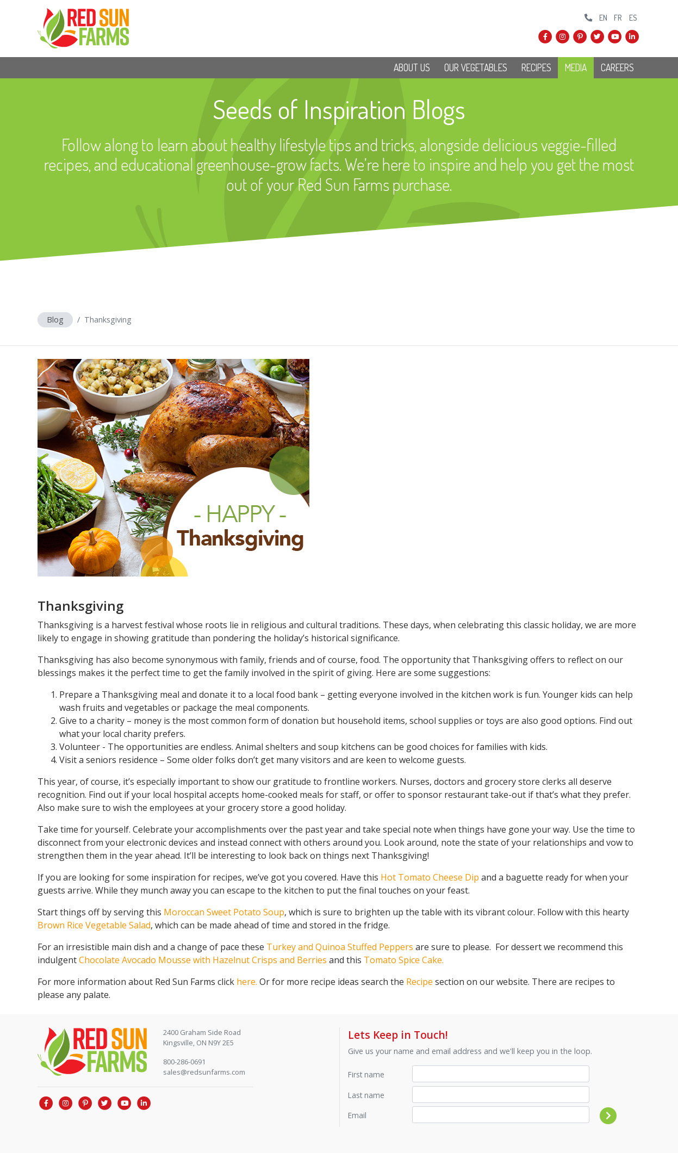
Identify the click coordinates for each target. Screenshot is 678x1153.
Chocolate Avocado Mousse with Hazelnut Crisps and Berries (203, 960)
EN (603, 17)
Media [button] (576, 67)
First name (366, 1074)
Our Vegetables (475, 67)
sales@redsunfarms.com (204, 1072)
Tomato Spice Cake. (404, 960)
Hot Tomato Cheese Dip (430, 877)
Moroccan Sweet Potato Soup (224, 912)
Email (357, 1115)
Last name (366, 1095)
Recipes (536, 67)
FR (618, 17)
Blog (55, 319)
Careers (617, 67)
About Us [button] (412, 67)
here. (247, 982)
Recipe (419, 982)
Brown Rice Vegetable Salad (94, 925)
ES (633, 17)
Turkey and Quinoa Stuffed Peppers (339, 947)
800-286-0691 (184, 1062)
